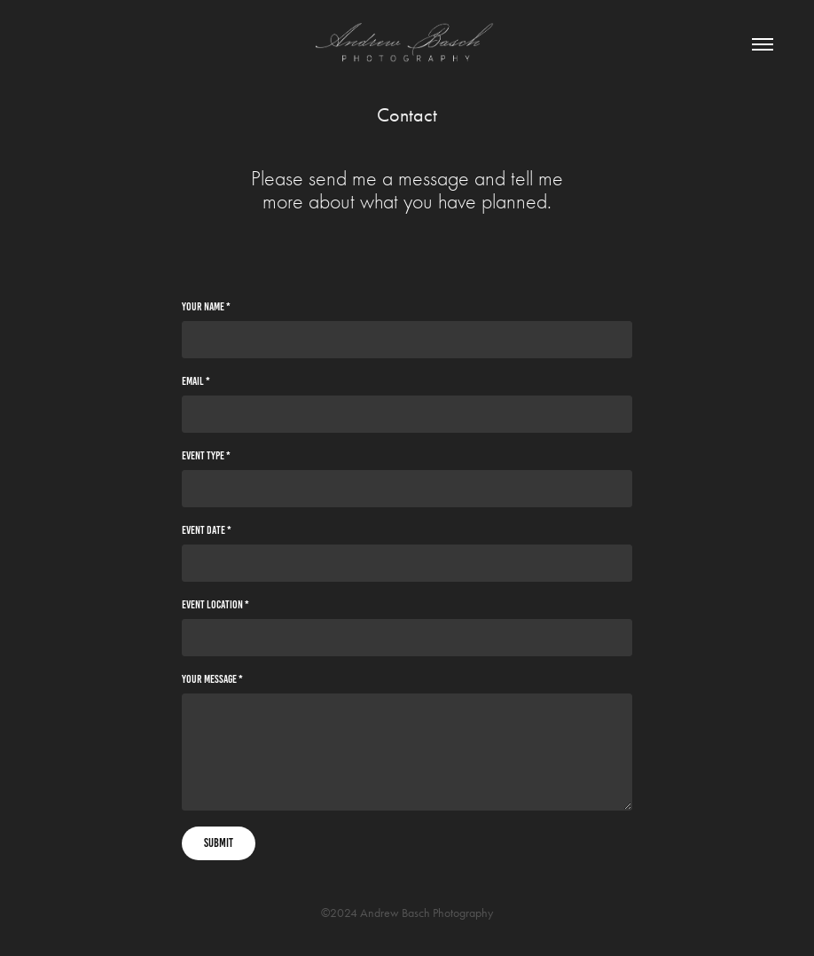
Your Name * (206, 307)
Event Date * (206, 530)
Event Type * (206, 456)
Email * (196, 381)
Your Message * (212, 679)
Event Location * (215, 605)
